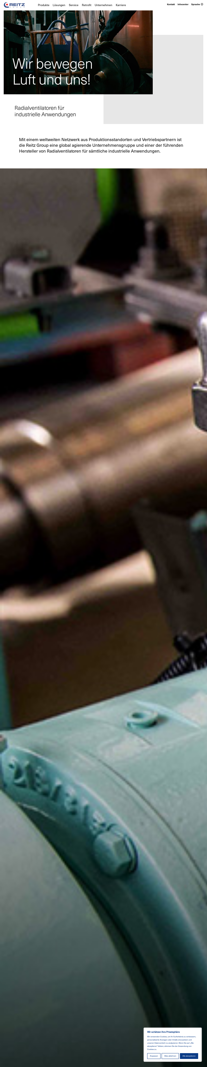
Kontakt (171, 4)
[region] (173, 1045)
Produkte (43, 5)
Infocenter (183, 4)
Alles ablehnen (170, 1056)
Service (73, 5)
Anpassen (154, 1056)
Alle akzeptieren (189, 1056)
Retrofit (86, 5)
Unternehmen (103, 5)
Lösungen (59, 5)
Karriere (121, 5)
